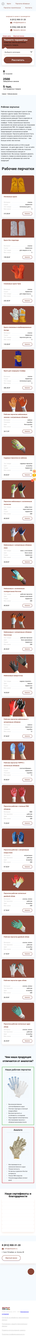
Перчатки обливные (22, 4)
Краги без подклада (11, 240)
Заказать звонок (19, 30)
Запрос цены (7, 36)
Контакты (28, 8)
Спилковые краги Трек (12, 284)
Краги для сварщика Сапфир (14, 371)
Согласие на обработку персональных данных (15, 1319)
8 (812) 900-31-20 (18, 19)
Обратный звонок (18, 36)
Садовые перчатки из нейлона (15, 458)
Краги (9, 4)
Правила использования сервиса (13, 1330)
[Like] (34, 472)
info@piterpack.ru (19, 22)
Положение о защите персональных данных (14, 1325)
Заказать (27, 213)
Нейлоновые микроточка (13, 676)
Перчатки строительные (12, 8)
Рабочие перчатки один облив (15, 980)
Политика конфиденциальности (13, 1334)
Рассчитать (18, 60)
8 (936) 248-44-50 (18, 27)
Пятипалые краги (10, 197)
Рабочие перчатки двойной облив (16, 937)
